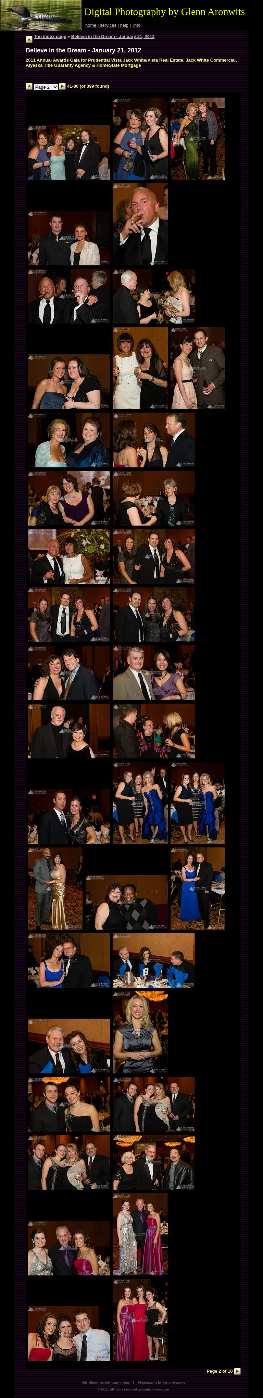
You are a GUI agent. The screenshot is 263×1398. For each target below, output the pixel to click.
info (136, 25)
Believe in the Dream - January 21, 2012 (113, 36)
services (108, 25)
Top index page (50, 36)
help (124, 25)
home (91, 25)
